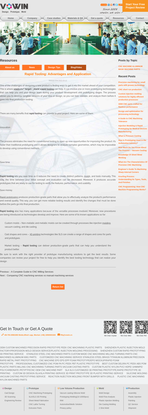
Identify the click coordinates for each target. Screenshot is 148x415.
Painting (131, 400)
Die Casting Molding (107, 404)
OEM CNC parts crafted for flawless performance (130, 105)
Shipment (132, 408)
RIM (61, 400)
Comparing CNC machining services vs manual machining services (40, 275)
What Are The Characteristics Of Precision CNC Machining (132, 163)
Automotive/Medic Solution (71, 404)
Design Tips (54, 67)
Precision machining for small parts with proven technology (131, 83)
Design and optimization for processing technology (130, 112)
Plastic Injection (134, 397)
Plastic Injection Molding (109, 400)
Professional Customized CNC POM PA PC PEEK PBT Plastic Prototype (57, 364)
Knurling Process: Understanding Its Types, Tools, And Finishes (132, 179)
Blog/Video (76, 67)
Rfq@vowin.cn (64, 335)
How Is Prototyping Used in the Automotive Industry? (132, 141)
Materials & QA (75, 18)
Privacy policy (65, 408)
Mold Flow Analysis (107, 397)
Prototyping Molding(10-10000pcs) (74, 397)
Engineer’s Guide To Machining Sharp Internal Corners (132, 170)
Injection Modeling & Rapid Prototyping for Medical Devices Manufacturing (132, 129)
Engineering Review (13, 400)
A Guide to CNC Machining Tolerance (130, 120)
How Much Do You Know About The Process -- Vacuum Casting (132, 148)
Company (32, 18)
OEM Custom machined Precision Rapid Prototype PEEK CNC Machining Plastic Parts (51, 347)
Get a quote (97, 18)
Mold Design (104, 393)
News (32, 67)
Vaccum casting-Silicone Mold (72, 393)
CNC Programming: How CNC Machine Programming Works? (132, 188)
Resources (118, 18)
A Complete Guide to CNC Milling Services (32, 271)
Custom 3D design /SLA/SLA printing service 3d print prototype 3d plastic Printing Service (68, 373)
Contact (140, 18)
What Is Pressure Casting (129, 136)
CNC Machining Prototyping (40, 393)
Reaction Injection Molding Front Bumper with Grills (81, 376)
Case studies (54, 18)
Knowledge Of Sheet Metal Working (130, 156)
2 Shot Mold (104, 408)
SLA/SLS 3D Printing (37, 397)
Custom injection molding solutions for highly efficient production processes (131, 97)
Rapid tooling (30, 245)
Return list (57, 287)
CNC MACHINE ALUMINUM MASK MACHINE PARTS (130, 67)
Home (11, 18)
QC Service (133, 404)
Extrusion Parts (35, 408)
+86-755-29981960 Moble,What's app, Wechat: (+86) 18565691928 (28, 335)
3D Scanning (10, 397)
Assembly (132, 393)
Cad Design (9, 393)
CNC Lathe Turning (37, 404)
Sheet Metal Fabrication (39, 400)
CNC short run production (130, 89)
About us (9, 67)
